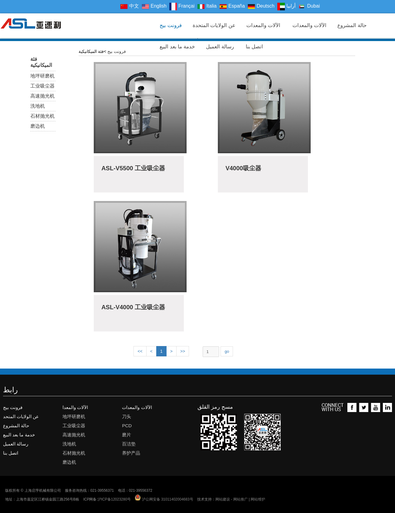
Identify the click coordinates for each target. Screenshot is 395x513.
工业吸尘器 (42, 85)
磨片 (126, 434)
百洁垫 (129, 443)
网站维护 (258, 499)
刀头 (126, 416)
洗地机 (37, 106)
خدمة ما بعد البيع (177, 47)
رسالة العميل (220, 47)
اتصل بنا (255, 47)
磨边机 (37, 126)
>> (182, 351)
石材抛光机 (42, 116)
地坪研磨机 (42, 75)
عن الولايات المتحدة (214, 26)
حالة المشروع (352, 26)
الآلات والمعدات (264, 26)
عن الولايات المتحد (21, 416)
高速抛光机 (42, 96)
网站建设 (222, 499)
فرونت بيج (171, 26)
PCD (127, 425)
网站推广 (240, 499)
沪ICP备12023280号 (114, 499)
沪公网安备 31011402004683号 (164, 499)
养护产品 (131, 453)
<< (139, 351)
